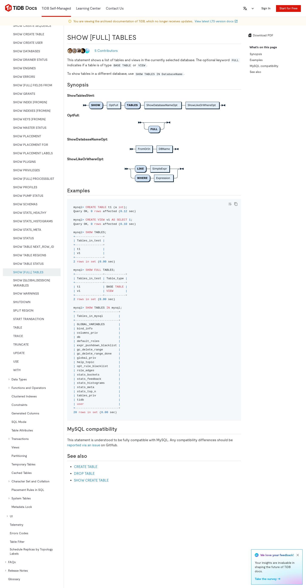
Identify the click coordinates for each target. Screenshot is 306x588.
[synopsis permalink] (92, 84)
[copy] (236, 204)
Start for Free (288, 8)
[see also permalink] (90, 456)
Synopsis (256, 54)
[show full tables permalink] (139, 37)
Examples (256, 60)
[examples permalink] (93, 190)
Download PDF (260, 35)
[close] (298, 555)
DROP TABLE (84, 474)
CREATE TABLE (85, 467)
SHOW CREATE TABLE (91, 480)
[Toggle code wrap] (230, 204)
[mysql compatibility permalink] (120, 429)
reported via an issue (83, 445)
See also (255, 72)
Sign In (266, 8)
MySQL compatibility (264, 66)
